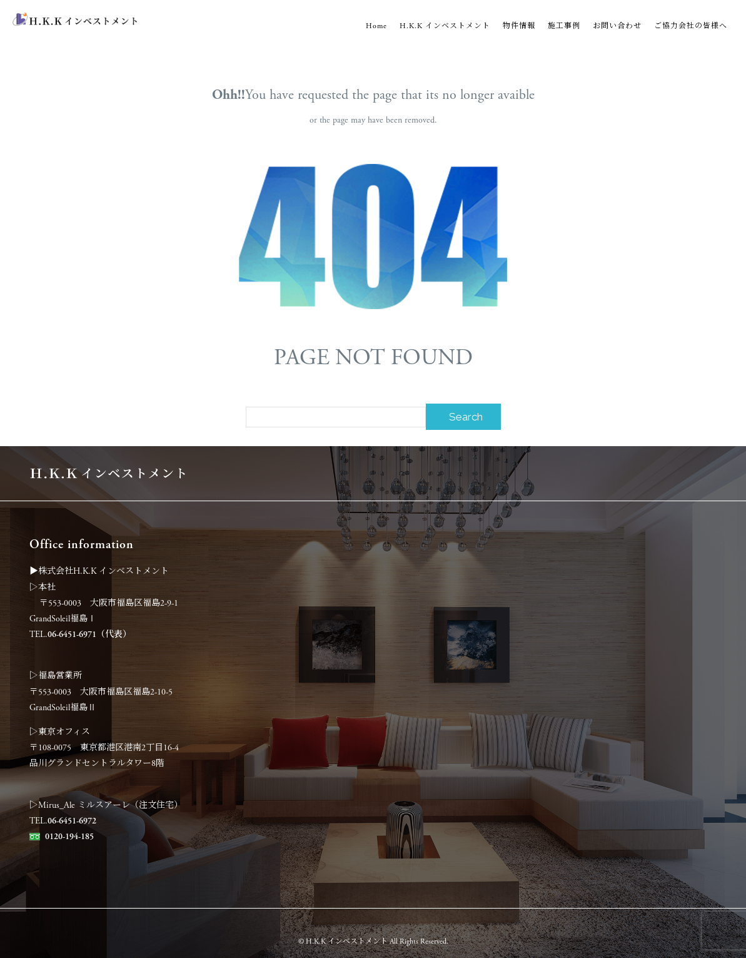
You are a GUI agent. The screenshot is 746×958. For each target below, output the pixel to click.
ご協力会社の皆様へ (690, 26)
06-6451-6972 (72, 821)
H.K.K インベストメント (445, 26)
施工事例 (564, 26)
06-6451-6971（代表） (89, 634)
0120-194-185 (69, 836)
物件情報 (519, 26)
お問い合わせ (617, 26)
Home (376, 26)
